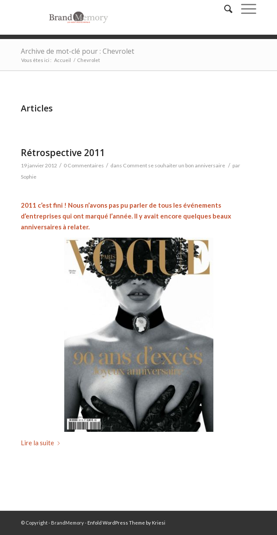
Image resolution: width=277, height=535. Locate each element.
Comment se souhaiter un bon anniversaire (174, 165)
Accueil (62, 60)
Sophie (28, 176)
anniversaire (39, 227)
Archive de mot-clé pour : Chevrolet (77, 51)
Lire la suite (42, 443)
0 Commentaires (84, 165)
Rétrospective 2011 (63, 153)
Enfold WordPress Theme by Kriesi (126, 522)
